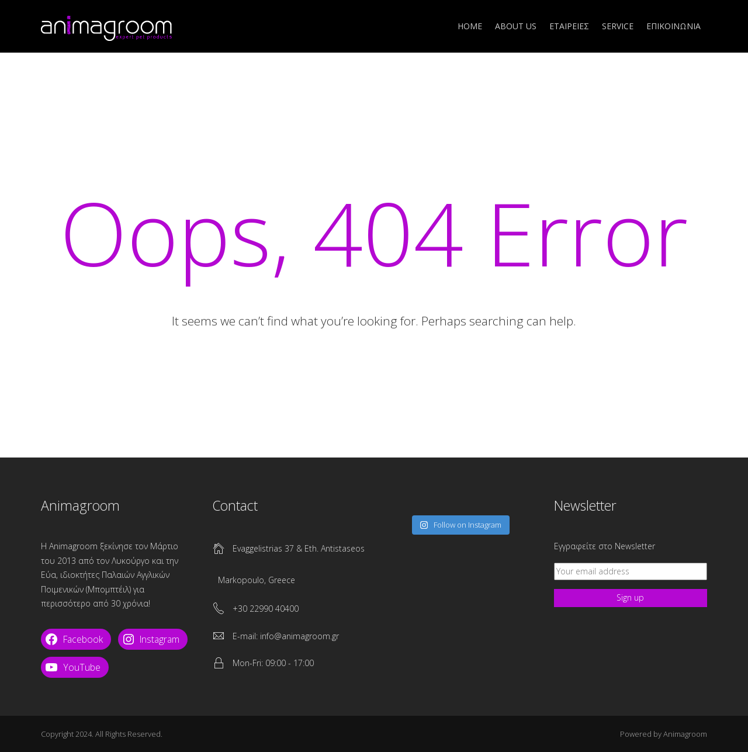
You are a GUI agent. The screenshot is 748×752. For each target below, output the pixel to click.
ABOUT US (515, 26)
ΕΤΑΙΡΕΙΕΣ (569, 26)
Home (470, 26)
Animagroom (685, 734)
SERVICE (617, 26)
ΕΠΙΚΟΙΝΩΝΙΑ (673, 26)
